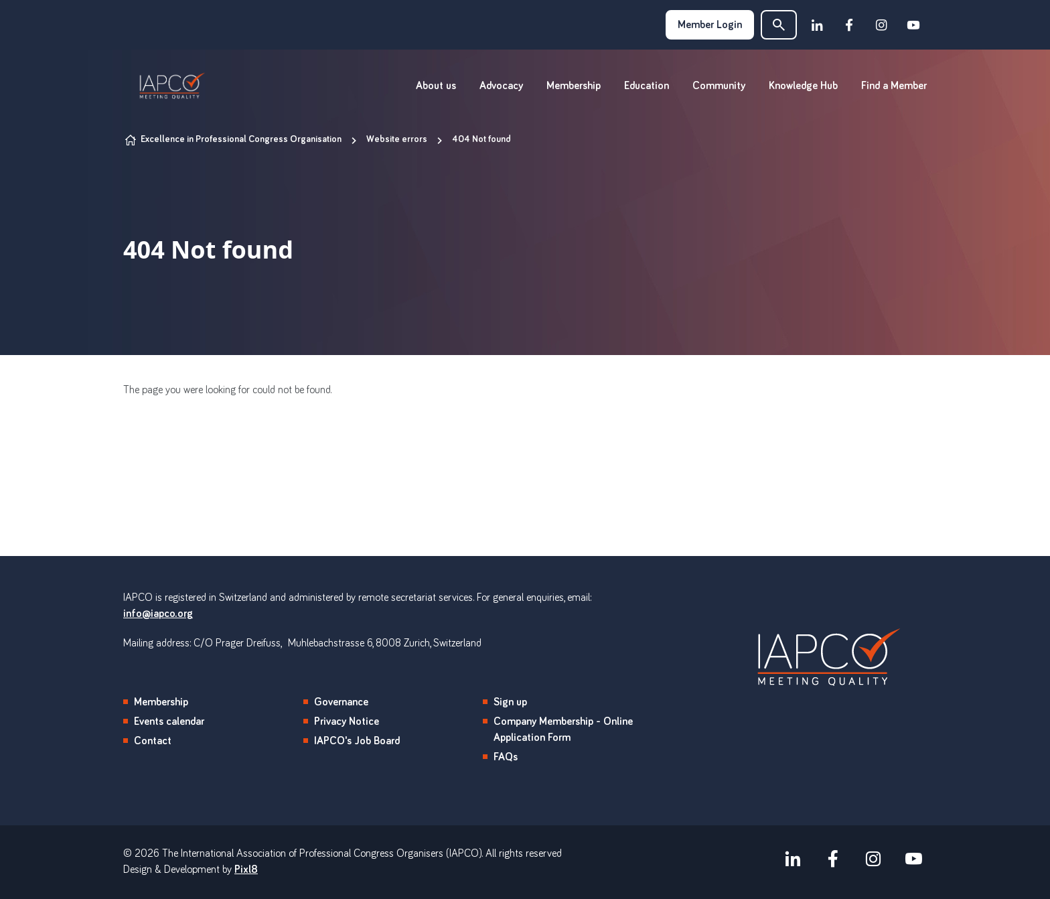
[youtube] (913, 24)
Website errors (396, 139)
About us (436, 85)
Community (718, 85)
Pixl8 (246, 869)
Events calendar (169, 721)
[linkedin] (817, 24)
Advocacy (501, 85)
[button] (779, 25)
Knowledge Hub (803, 85)
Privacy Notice (346, 721)
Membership (573, 85)
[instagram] (881, 24)
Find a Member (894, 85)
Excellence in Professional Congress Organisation (241, 139)
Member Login (710, 24)
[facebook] (849, 24)
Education (646, 85)
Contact (152, 741)
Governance (341, 702)
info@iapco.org (158, 613)
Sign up (510, 702)
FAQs (506, 757)
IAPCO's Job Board (357, 741)
